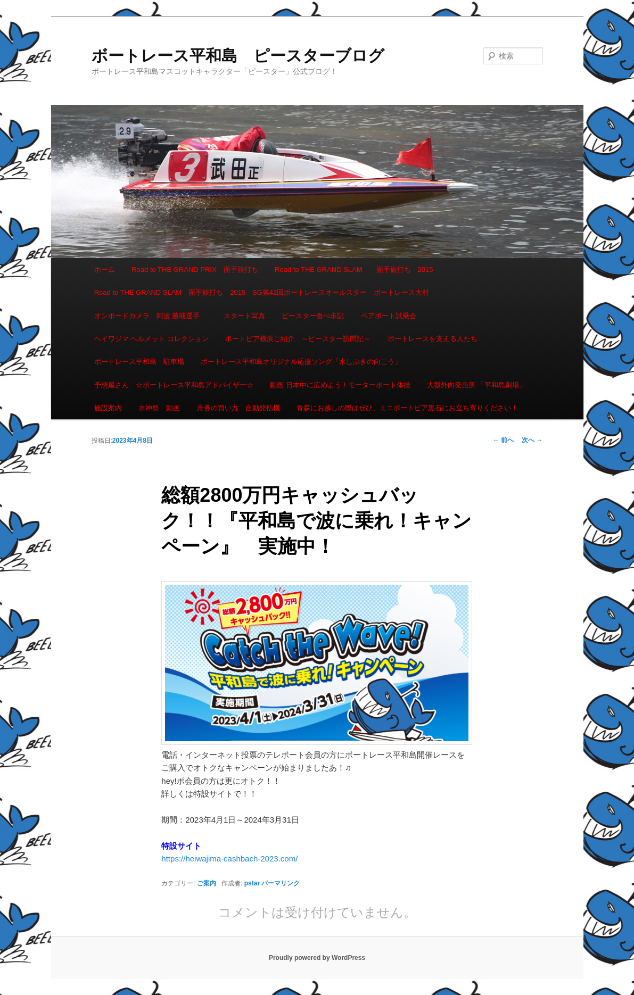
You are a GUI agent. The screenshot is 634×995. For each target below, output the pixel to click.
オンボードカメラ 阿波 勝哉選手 (150, 316)
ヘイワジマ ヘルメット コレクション (151, 339)
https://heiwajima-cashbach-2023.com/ (229, 858)
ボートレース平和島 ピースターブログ (238, 55)
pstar (252, 883)
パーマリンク (280, 883)
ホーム (104, 269)
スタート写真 (244, 316)
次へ (532, 440)
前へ (503, 440)
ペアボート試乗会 (388, 316)
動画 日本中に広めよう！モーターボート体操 (340, 385)
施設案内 (108, 408)
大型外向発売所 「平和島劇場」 (476, 385)
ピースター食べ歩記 (313, 316)
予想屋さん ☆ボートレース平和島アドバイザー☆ (173, 385)
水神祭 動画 (159, 408)
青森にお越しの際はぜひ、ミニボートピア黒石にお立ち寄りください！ (407, 408)
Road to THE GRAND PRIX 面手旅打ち (194, 269)
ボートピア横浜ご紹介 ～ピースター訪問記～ (297, 339)
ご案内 (206, 883)
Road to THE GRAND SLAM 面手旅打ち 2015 (354, 269)
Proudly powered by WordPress (317, 957)
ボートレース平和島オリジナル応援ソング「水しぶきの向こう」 (301, 362)
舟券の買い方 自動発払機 (238, 408)
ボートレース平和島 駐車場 (139, 362)
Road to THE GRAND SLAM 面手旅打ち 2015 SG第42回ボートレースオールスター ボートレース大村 (262, 292)
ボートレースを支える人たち (432, 339)
